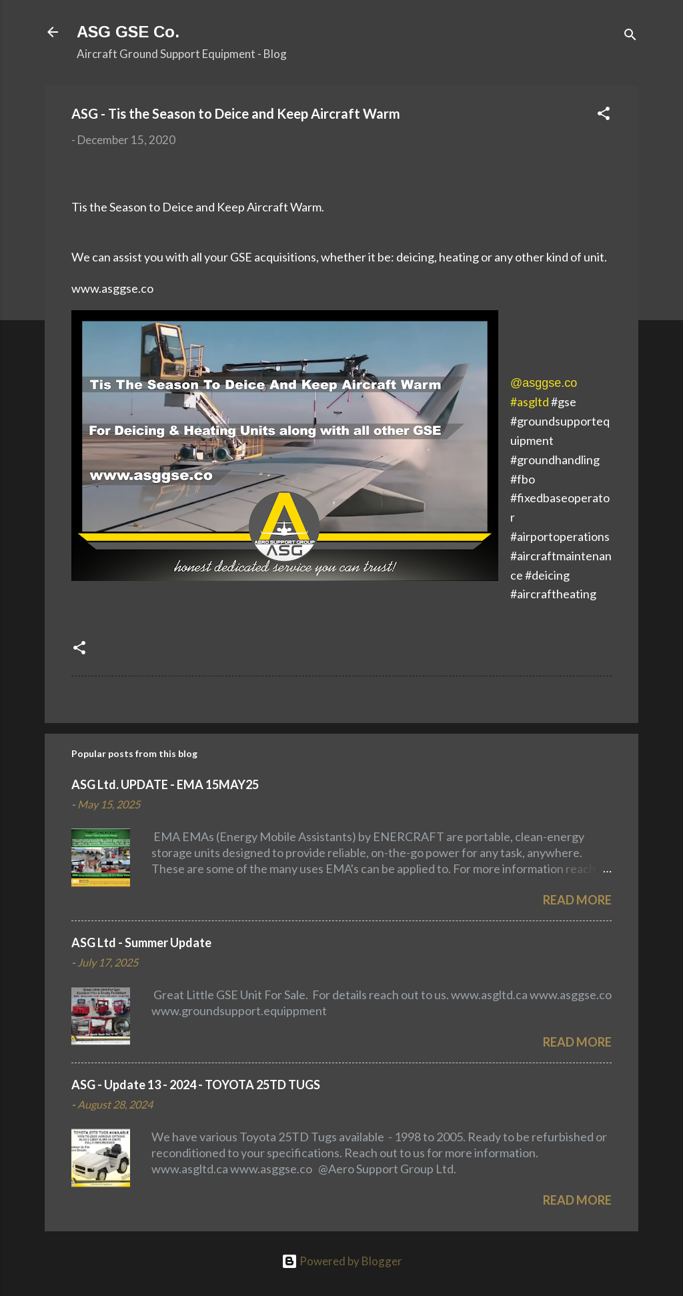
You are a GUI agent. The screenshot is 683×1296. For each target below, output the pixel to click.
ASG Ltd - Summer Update (141, 942)
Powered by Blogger (341, 1261)
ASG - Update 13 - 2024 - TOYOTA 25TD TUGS (195, 1084)
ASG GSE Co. (128, 32)
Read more (577, 899)
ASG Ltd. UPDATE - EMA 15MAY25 (165, 784)
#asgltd (529, 401)
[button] (604, 115)
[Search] (630, 36)
